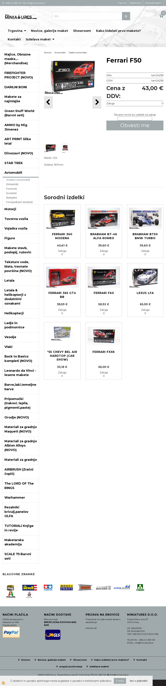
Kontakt (14, 39)
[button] (97, 102)
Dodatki (11, 193)
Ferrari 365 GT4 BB (62, 295)
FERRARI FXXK (104, 352)
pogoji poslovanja (70, 666)
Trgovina (15, 31)
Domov (48, 52)
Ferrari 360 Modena (62, 236)
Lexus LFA (145, 293)
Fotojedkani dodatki (19, 202)
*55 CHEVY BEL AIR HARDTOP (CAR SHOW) (62, 355)
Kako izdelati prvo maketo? (118, 31)
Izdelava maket (38, 39)
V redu (120, 680)
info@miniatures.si (119, 674)
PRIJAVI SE (91, 628)
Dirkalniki (12, 184)
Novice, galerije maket (49, 31)
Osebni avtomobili (18, 179)
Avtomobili (60, 52)
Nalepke (11, 197)
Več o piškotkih (138, 680)
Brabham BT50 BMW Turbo (145, 236)
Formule (11, 188)
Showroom (82, 31)
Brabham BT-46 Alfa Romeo (103, 236)
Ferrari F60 (104, 293)
